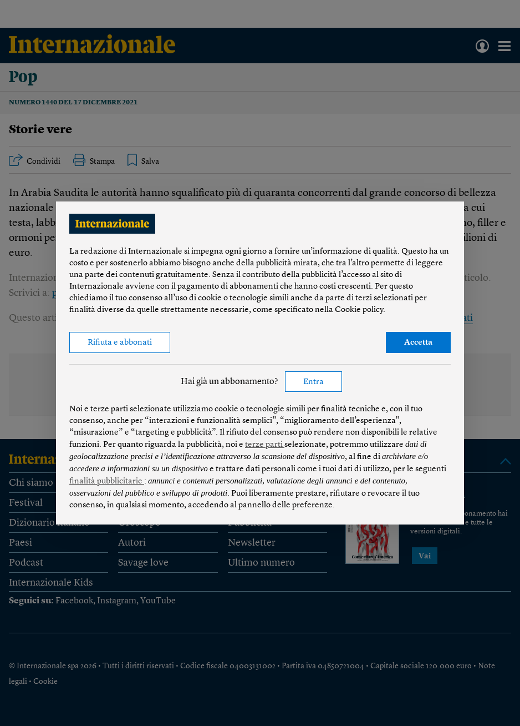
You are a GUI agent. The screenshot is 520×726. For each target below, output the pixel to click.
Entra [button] (313, 382)
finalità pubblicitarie (106, 481)
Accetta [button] (418, 343)
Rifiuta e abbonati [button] (120, 343)
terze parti (264, 445)
